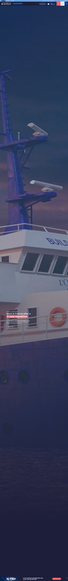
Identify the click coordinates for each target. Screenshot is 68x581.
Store (62, 4)
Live (58, 3)
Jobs (46, 0)
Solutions (7, 0)
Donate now (56, 578)
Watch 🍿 (3, 0)
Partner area (52, 0)
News (43, 0)
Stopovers (12, 0)
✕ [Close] (66, 577)
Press (48, 0)
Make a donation (18, 3)
